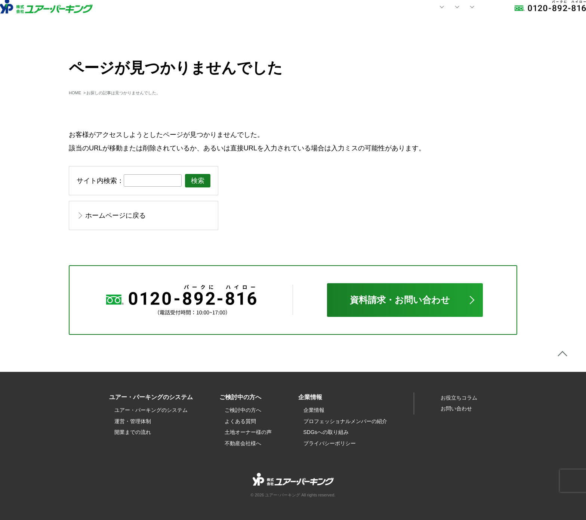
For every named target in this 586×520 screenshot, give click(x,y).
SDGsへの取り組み (326, 432)
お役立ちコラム (459, 398)
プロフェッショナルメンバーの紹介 (345, 421)
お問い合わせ (459, 18)
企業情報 (313, 410)
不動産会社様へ (243, 443)
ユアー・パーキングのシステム (151, 410)
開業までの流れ (132, 432)
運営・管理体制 (132, 421)
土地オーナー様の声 (248, 432)
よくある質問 (240, 421)
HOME (228, 18)
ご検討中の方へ (243, 410)
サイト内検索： (100, 180)
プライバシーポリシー (329, 443)
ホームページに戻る (115, 215)
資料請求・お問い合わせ (400, 300)
